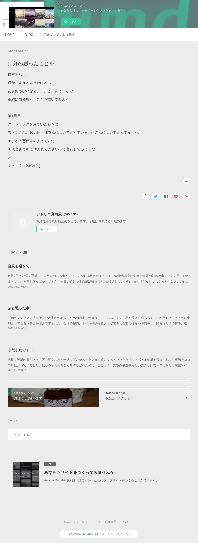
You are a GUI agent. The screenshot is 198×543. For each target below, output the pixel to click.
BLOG (29, 35)
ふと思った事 (18, 308)
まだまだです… (20, 350)
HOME (9, 35)
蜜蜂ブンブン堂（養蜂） (59, 35)
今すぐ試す (70, 21)
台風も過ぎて (18, 266)
